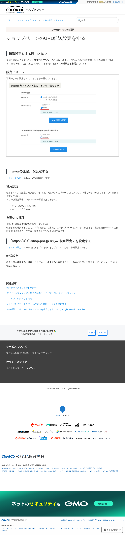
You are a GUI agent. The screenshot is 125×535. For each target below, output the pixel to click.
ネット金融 (96, 528)
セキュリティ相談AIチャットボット (91, 468)
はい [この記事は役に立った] (93, 333)
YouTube (31, 368)
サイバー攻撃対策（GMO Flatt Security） (73, 471)
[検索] (97, 20)
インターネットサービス (9, 528)
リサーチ (78, 528)
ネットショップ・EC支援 (27, 528)
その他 (3, 531)
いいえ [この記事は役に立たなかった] (103, 333)
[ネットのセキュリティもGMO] (22, 2)
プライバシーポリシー (41, 353)
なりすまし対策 (95, 471)
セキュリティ (54, 528)
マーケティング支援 (67, 528)
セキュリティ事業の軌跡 (110, 471)
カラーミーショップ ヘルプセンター (22, 20)
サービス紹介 (12, 353)
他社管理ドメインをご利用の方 (21, 288)
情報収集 (87, 528)
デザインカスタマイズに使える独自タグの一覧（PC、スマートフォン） (41, 293)
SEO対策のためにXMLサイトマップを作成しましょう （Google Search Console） (46, 309)
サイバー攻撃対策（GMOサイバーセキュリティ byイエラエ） (37, 471)
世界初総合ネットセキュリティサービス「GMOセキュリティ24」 (22, 468)
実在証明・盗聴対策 (7, 471)
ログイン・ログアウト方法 (19, 298)
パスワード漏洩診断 (52, 468)
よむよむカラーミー (16, 368)
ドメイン (59, 20)
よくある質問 (46, 20)
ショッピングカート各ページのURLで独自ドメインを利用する (36, 304)
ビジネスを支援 (42, 528)
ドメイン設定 (14, 178)
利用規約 (24, 353)
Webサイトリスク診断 (69, 468)
